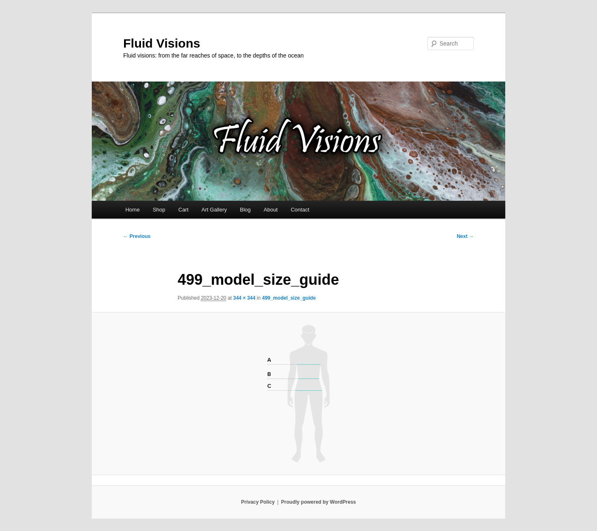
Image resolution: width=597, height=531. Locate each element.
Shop (159, 210)
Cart (183, 210)
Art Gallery (214, 210)
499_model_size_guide (289, 298)
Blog (245, 210)
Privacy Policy (258, 502)
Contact (300, 210)
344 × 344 (244, 298)
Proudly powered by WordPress (318, 502)
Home (132, 210)
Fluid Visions (161, 43)
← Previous (136, 236)
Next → (465, 236)
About (271, 210)
